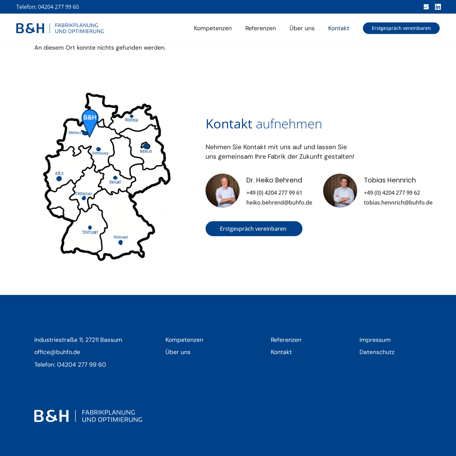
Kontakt (338, 28)
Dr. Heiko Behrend (274, 180)
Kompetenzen (213, 28)
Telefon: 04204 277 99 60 (47, 7)
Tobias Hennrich (390, 180)
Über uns (302, 28)
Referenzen (260, 28)
